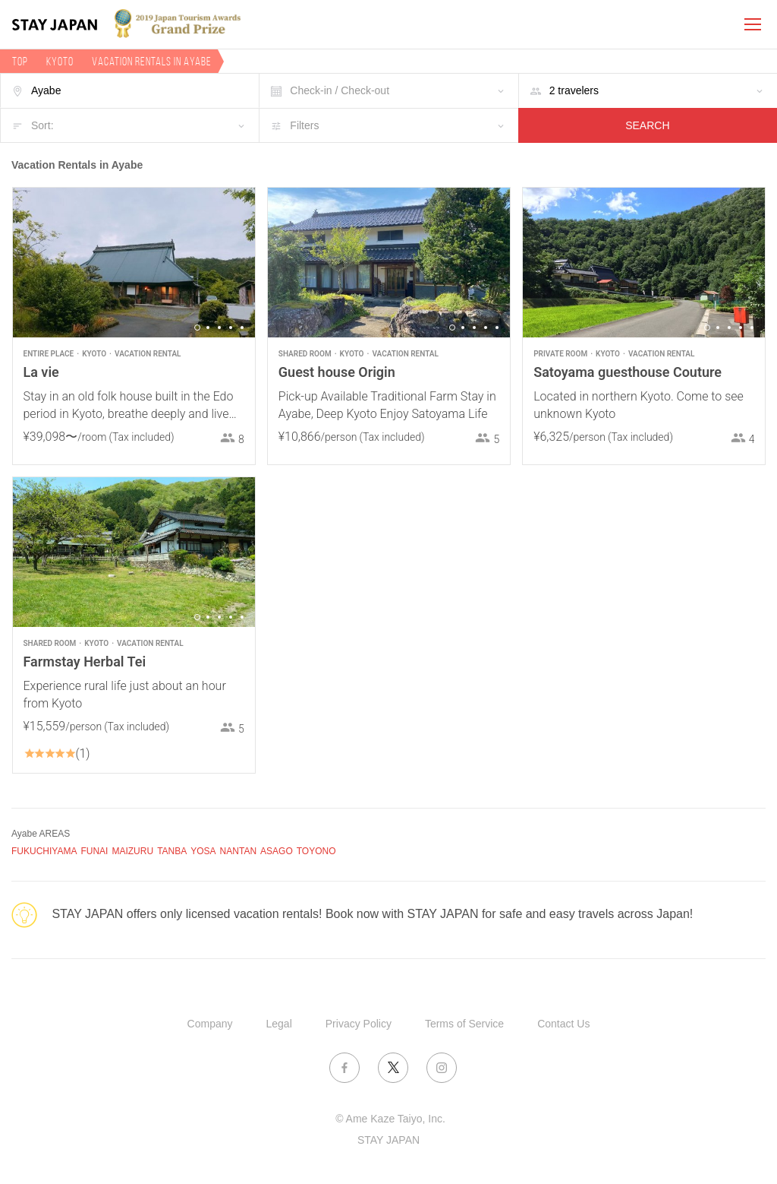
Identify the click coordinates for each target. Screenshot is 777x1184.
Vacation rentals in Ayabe (152, 61)
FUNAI (94, 851)
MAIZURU (132, 851)
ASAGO (276, 851)
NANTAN (238, 851)
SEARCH (647, 125)
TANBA (172, 851)
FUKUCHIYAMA (44, 851)
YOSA (202, 851)
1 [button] (197, 327)
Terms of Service (464, 1024)
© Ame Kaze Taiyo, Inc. (390, 1119)
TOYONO (316, 851)
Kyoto (60, 61)
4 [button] (230, 327)
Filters (304, 125)
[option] (134, 262)
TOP (20, 61)
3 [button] (219, 327)
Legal (279, 1024)
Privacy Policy (359, 1024)
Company (210, 1024)
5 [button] (242, 327)
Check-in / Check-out (339, 90)
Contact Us (563, 1024)
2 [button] (207, 327)
